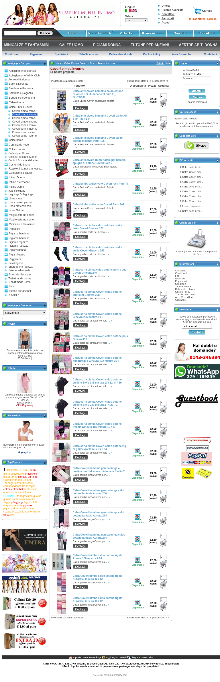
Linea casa (15, 198)
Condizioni (181, 273)
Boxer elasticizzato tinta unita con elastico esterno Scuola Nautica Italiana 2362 (24, 353)
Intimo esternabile (19, 182)
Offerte (165, 5)
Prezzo (152, 85)
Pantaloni (14, 228)
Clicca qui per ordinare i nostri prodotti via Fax (196, 252)
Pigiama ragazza (18, 242)
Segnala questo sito (142, 657)
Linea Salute (16, 210)
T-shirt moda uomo (19, 282)
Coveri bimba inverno (24, 114)
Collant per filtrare (18, 153)
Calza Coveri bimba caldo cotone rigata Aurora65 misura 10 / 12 (97, 599)
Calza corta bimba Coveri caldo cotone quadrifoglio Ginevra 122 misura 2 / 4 (97, 359)
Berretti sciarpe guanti (22, 97)
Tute (11, 286)
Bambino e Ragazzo (21, 93)
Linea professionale (19, 206)
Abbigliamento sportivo (22, 70)
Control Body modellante (22, 160)
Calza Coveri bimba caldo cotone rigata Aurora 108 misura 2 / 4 (97, 557)
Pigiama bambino (19, 238)
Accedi (165, 22)
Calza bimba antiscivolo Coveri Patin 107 (98, 204)
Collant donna (17, 149)
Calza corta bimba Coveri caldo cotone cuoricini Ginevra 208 (97, 293)
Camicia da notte (19, 144)
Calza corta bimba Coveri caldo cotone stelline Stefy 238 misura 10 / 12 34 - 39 (97, 381)
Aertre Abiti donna (18, 79)
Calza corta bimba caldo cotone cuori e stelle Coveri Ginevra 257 (97, 249)
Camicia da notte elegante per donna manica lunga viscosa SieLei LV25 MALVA (25, 397)
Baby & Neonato (18, 83)
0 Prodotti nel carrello (202, 19)
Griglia (160, 63)
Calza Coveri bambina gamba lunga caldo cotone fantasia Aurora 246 (99, 492)
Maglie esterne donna (21, 214)
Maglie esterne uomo (21, 219)
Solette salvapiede (19, 270)
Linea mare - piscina (20, 202)
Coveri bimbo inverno (24, 121)
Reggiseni (15, 259)
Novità (11, 323)
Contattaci (168, 14)
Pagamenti (181, 281)
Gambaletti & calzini (20, 172)
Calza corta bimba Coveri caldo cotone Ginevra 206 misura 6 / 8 (97, 315)
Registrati (167, 18)
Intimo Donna (17, 177)
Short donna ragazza (20, 266)
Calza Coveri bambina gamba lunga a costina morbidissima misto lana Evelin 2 (99, 470)
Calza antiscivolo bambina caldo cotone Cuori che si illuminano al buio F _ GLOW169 (98, 94)
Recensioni (14, 415)
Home (58, 63)
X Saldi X (13, 294)
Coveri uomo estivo (23, 132)
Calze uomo (16, 140)
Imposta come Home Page (87, 657)
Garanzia (180, 278)
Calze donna (16, 102)
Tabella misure (183, 286)
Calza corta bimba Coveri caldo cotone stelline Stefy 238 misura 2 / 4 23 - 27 (97, 403)
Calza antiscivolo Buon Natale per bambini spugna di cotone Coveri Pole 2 (99, 161)
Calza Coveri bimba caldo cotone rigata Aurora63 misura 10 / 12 (97, 577)
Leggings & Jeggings (20, 194)
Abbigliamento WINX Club (24, 75)
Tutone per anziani (20, 290)
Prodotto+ (79, 85)
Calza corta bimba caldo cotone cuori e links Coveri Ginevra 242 (97, 227)
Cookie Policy (182, 291)
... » (23, 447)
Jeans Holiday (16, 190)
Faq (177, 276)
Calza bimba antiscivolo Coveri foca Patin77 (100, 183)
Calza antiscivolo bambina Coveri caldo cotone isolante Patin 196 (98, 139)
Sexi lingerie (15, 263)
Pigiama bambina (19, 233)
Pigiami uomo (17, 254)
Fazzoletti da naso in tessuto (25, 168)
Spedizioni (181, 284)
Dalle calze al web (185, 289)
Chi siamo (180, 270)
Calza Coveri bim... (192, 172)
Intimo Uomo (16, 186)
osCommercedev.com (115, 675)
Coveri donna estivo (24, 125)
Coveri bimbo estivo (23, 118)
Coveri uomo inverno (24, 135)
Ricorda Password (197, 102)
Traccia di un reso (184, 294)
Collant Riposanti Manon (22, 156)
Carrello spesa (187, 112)
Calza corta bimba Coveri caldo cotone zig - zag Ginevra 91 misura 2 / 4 (100, 447)
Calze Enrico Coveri (20, 107)
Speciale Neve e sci (20, 274)
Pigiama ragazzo (18, 245)
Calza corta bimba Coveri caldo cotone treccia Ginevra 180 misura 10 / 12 (97, 425)
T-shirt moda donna (19, 278)
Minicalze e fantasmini (22, 224)
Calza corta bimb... (192, 167)
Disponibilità (138, 85)
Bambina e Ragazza (21, 88)
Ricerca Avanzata (172, 10)
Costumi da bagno (19, 164)
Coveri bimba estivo (23, 111)
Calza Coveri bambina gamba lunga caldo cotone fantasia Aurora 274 (99, 536)
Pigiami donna (17, 249)
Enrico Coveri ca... (192, 206)
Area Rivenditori (183, 297)
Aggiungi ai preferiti (116, 657)
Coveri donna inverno (24, 128)
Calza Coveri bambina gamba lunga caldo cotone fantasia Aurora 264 (99, 514)
